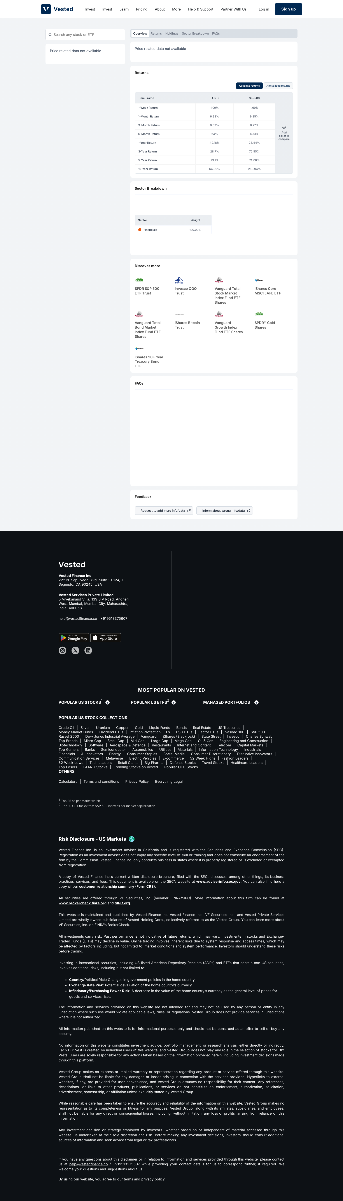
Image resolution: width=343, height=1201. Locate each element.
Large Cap (159, 741)
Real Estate (202, 727)
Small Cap (115, 741)
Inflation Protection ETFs (150, 732)
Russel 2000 (69, 736)
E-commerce (173, 758)
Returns (156, 33)
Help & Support (200, 9)
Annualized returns (278, 85)
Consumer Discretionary (211, 754)
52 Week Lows (71, 762)
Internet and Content (194, 745)
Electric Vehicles (142, 758)
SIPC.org (122, 903)
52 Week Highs (202, 758)
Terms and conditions (101, 781)
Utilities (165, 749)
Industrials (252, 749)
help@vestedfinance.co (78, 618)
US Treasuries (228, 727)
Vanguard (149, 736)
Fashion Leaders (235, 758)
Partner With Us (234, 9)
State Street (210, 736)
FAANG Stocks (95, 767)
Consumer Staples (142, 754)
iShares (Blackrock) (179, 736)
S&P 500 (258, 732)
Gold (139, 727)
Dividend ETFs (111, 732)
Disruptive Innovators (254, 754)
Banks (90, 749)
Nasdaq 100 (234, 732)
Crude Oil (66, 727)
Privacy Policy (137, 781)
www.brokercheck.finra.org (83, 903)
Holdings (171, 33)
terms (128, 1179)
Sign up (288, 9)
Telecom (224, 745)
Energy (115, 754)
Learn (124, 9)
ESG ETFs (184, 732)
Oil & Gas (205, 741)
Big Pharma (154, 762)
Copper (122, 727)
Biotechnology (70, 745)
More (176, 9)
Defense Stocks (183, 762)
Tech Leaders (100, 762)
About (160, 9)
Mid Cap (138, 741)
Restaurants (161, 745)
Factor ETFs (208, 732)
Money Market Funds (76, 732)
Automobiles (142, 749)
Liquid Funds (159, 727)
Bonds (181, 727)
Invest (90, 9)
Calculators (68, 781)
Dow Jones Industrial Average (110, 736)
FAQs (216, 33)
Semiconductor (113, 749)
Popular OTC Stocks (181, 767)
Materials (185, 749)
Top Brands (68, 741)
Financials (67, 754)
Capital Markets (250, 745)
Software (96, 745)
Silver (85, 727)
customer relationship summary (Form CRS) (117, 886)
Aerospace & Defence (127, 745)
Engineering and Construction (243, 741)
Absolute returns (249, 85)
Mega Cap (183, 741)
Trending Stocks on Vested (136, 767)
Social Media (174, 754)
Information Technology (218, 749)
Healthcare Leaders (246, 762)
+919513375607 (113, 618)
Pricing (141, 9)
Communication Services (79, 758)
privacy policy (152, 1179)
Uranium (103, 727)
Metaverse (114, 758)
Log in (264, 9)
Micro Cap (92, 741)
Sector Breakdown (195, 33)
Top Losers (68, 767)
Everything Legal (169, 781)
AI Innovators (92, 754)
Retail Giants (128, 762)
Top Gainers (69, 749)
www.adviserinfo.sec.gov (218, 881)
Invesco (233, 736)
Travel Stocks (213, 762)
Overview (140, 33)
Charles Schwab (259, 736)
